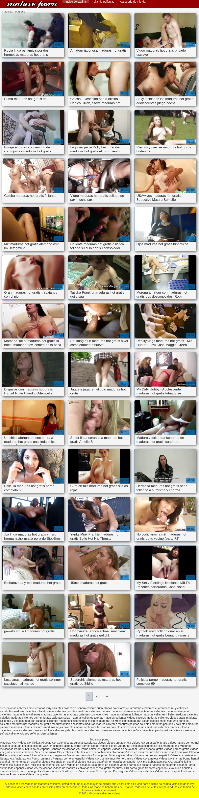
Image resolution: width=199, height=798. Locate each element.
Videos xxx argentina (53, 755)
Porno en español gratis (26, 771)
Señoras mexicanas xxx (66, 749)
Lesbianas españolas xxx (146, 745)
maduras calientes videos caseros (125, 717)
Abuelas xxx (48, 742)
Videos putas (87, 771)
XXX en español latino (56, 745)
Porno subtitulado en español (32, 749)
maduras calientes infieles (159, 714)
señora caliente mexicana (179, 730)
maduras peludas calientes (134, 724)
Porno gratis (121, 771)
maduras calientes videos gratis (166, 717)
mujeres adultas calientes (48, 730)
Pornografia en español (122, 761)
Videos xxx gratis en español (59, 761)
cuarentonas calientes (140, 708)
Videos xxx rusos (45, 752)
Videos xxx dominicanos (101, 758)
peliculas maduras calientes (82, 730)
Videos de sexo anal (124, 749)
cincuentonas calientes (14, 708)
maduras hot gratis (39, 724)
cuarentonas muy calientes (171, 708)
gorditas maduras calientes (83, 711)
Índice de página (75, 1)
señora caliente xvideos (14, 733)
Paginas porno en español (69, 758)
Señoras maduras (23, 752)
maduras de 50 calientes (114, 720)
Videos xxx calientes (141, 771)
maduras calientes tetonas (87, 717)
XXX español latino (179, 761)
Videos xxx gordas (37, 774)
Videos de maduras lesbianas (71, 768)
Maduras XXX (8, 742)
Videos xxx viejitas (29, 742)
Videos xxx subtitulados (14, 764)
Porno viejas (17, 774)
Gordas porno (70, 771)
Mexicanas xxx (165, 752)
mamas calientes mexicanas (118, 727)
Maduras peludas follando (26, 745)
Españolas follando (187, 752)
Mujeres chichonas (112, 752)
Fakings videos (9, 755)
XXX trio (142, 761)
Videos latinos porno (180, 742)
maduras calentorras (53, 714)
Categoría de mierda (133, 1)
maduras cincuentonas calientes (79, 720)
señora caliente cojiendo (148, 730)
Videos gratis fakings (122, 755)
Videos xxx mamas (170, 758)
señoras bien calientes (43, 733)
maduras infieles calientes (68, 724)
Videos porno (104, 771)
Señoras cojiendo (156, 768)
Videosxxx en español (168, 771)
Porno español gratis (150, 749)
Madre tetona (171, 745)
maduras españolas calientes (148, 720)
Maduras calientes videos (32, 4)
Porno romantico (42, 758)
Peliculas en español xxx (45, 764)
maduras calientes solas (55, 717)
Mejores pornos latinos (85, 745)
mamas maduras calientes (153, 727)
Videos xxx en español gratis (149, 742)
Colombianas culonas (70, 742)
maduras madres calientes (101, 724)
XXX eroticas (65, 752)
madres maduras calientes (117, 711)
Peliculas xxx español (87, 752)
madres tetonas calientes (149, 711)
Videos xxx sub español (92, 761)
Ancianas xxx (22, 758)
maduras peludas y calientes (169, 724)
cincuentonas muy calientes (46, 708)
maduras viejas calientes (59, 727)
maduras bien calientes (26, 714)
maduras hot (19, 724)
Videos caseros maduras (140, 752)
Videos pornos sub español (152, 755)
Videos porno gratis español (169, 764)
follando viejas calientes (51, 711)
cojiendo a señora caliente (80, 708)
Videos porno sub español (135, 764)
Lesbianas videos (95, 742)
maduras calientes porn (25, 717)
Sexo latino (174, 768)
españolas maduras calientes (18, 711)
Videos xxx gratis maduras (106, 768)
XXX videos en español (75, 764)
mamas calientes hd (88, 727)
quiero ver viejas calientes (116, 730)
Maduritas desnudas (79, 755)
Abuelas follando (29, 755)
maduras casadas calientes (41, 720)
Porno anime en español (96, 749)
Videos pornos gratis (176, 749)
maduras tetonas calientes (27, 727)
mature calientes (22, 730)
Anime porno (101, 755)
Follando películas (103, 1)
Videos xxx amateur (146, 758)
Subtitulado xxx (157, 761)
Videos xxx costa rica (183, 755)
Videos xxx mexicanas (38, 768)
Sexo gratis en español (104, 764)
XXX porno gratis (134, 768)
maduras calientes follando (125, 714)
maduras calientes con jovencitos (87, 714)
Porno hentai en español (26, 761)
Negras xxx (7, 758)
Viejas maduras (51, 771)
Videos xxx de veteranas (115, 745)
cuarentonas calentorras (112, 708)
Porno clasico (124, 758)
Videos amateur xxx (119, 742)
